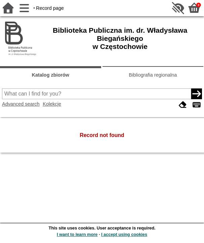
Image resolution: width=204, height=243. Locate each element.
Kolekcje (52, 104)
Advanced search (20, 104)
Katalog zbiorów (50, 75)
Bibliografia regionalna (153, 75)
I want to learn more (77, 234)
